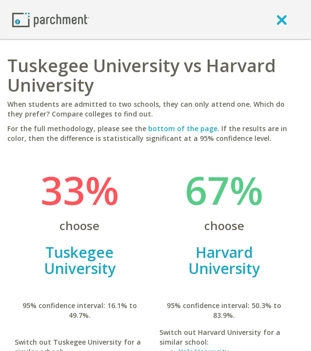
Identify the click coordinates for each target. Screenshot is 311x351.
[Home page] (50, 19)
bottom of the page (182, 128)
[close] (282, 19)
